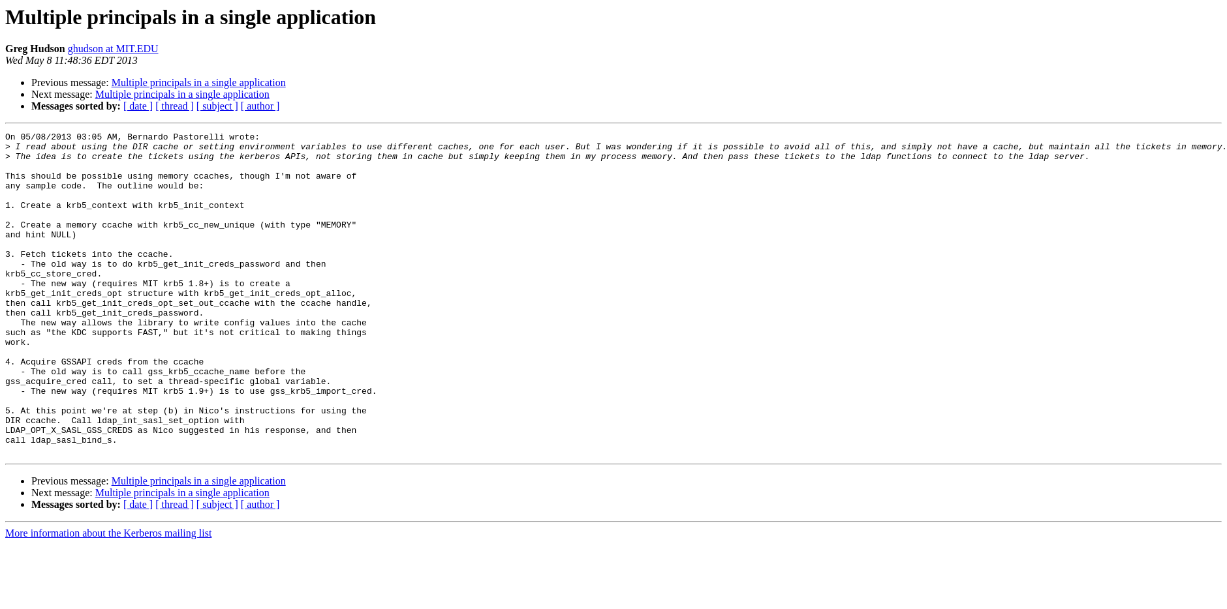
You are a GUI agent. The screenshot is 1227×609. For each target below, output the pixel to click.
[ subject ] (217, 105)
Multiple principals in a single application (199, 82)
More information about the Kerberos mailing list (108, 597)
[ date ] (138, 105)
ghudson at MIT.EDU (113, 48)
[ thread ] (174, 105)
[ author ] (260, 105)
